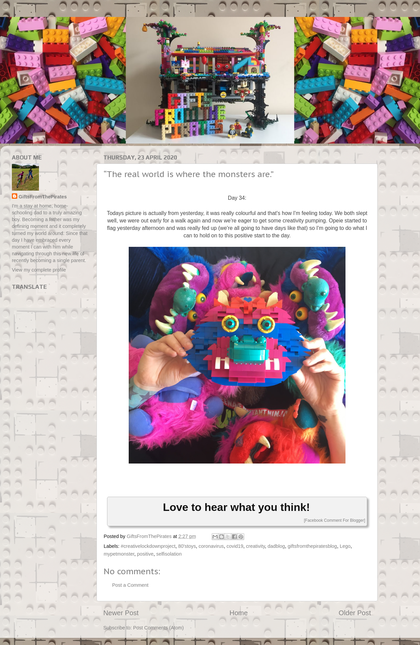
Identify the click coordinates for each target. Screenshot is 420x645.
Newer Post (121, 613)
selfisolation (169, 554)
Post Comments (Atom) (158, 627)
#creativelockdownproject (148, 546)
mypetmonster (119, 554)
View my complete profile (39, 270)
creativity (255, 546)
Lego (345, 546)
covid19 (235, 546)
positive (145, 554)
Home (239, 613)
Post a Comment (130, 585)
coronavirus (211, 546)
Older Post (355, 613)
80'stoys (187, 546)
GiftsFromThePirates (43, 196)
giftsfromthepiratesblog (312, 546)
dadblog (276, 546)
